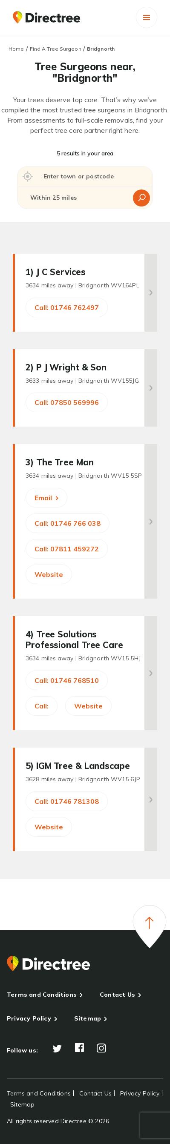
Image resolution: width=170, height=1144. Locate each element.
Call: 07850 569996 (67, 402)
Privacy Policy (29, 1018)
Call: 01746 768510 (67, 680)
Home (16, 49)
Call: (42, 706)
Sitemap (87, 1018)
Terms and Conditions (42, 994)
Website (49, 574)
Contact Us (117, 994)
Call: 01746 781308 (67, 801)
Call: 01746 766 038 (68, 523)
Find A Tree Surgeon (55, 49)
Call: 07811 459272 (67, 549)
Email (46, 497)
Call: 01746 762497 (67, 307)
